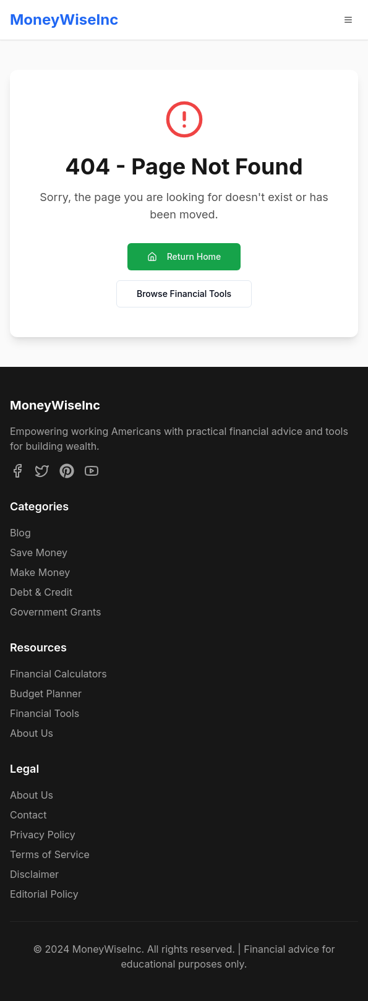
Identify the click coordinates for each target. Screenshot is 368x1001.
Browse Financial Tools (184, 293)
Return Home (184, 256)
